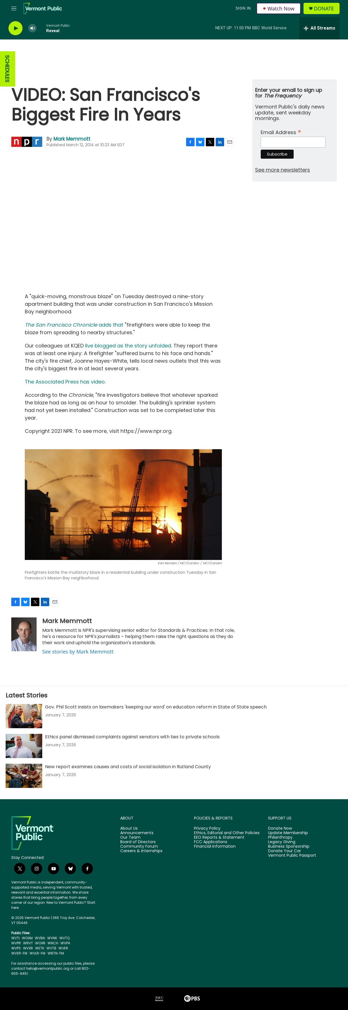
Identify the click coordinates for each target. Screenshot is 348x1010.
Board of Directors (138, 842)
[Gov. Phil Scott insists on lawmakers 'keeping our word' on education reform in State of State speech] (24, 716)
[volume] (32, 28)
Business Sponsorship (288, 846)
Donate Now (280, 828)
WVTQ (64, 938)
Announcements (136, 833)
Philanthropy (280, 837)
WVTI (15, 938)
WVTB (51, 948)
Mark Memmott (71, 139)
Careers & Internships (141, 851)
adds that (74, 324)
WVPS (16, 948)
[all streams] (319, 28)
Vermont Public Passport (292, 855)
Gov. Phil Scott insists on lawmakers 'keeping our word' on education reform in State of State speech (156, 707)
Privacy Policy (207, 828)
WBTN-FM (56, 953)
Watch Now (279, 8)
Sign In (243, 8)
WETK (39, 948)
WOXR (40, 943)
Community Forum (139, 846)
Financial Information (215, 846)
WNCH (53, 943)
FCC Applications (210, 842)
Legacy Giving (281, 842)
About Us (129, 828)
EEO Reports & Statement (219, 837)
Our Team (130, 837)
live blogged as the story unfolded (128, 345)
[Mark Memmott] (24, 634)
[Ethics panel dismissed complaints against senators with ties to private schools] (24, 746)
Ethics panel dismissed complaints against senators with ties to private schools (132, 737)
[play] (15, 28)
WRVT (28, 943)
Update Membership (288, 833)
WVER (63, 948)
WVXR (28, 948)
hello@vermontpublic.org (47, 968)
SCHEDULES (7, 69)
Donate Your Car (284, 851)
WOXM (27, 938)
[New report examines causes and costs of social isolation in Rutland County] (24, 776)
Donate (324, 9)
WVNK (52, 938)
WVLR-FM (37, 953)
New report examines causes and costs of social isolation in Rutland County (128, 766)
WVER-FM (19, 953)
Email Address (281, 132)
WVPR (16, 943)
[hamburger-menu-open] (13, 8)
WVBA (40, 938)
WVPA (65, 943)
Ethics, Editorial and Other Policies (227, 833)
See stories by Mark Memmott (77, 651)
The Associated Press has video (65, 381)
